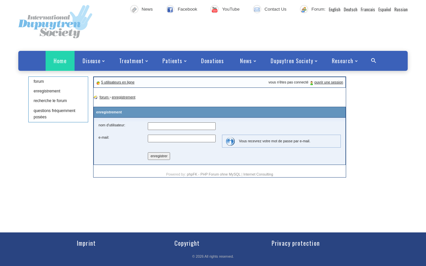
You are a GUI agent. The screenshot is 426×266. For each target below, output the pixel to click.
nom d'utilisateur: (112, 125)
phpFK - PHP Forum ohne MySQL (214, 174)
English (334, 9)
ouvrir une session (329, 82)
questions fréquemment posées (54, 113)
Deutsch (350, 9)
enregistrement (47, 91)
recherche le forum (50, 100)
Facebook (187, 9)
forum (39, 81)
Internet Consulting (258, 174)
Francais (368, 9)
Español (384, 9)
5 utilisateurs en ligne (117, 82)
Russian (401, 9)
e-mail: (104, 137)
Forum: (318, 9)
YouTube (230, 9)
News (147, 9)
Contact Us (276, 9)
